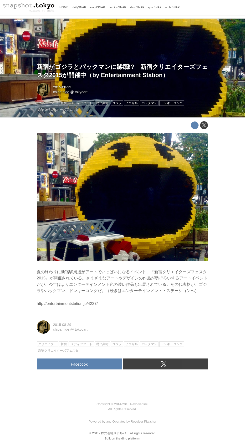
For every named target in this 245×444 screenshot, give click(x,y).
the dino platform (128, 438)
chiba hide (61, 92)
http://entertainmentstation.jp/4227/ (67, 303)
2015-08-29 (62, 87)
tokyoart (81, 92)
